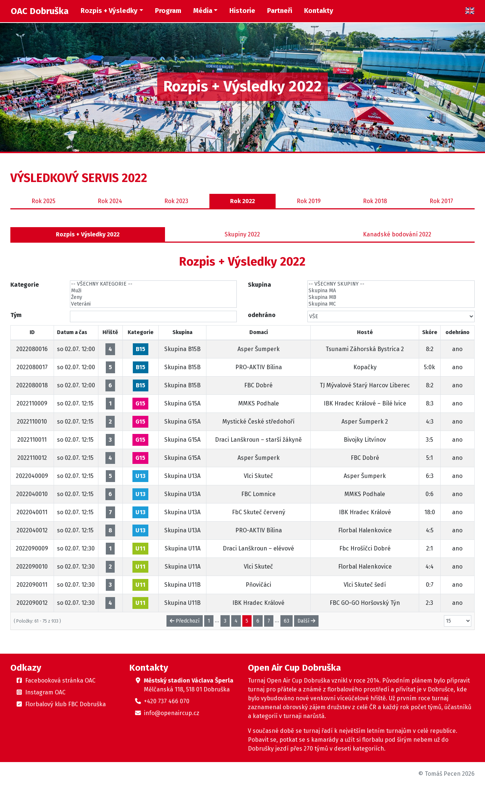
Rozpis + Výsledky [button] (109, 11)
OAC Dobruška (40, 11)
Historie (242, 11)
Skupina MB (391, 297)
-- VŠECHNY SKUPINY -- (391, 284)
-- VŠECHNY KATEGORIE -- (153, 284)
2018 (375, 201)
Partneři (279, 11)
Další (306, 621)
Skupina (259, 284)
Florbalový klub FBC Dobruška (65, 704)
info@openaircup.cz (171, 713)
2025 (43, 201)
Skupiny (242, 234)
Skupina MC (391, 304)
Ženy (153, 297)
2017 (441, 201)
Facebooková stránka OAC (60, 680)
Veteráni (153, 304)
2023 (176, 201)
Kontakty (318, 11)
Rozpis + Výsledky (87, 234)
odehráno (262, 315)
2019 (309, 201)
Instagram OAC (45, 692)
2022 (242, 201)
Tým (15, 315)
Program (168, 11)
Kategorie (24, 284)
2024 (110, 201)
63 (286, 621)
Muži (153, 290)
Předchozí (184, 621)
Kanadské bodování (397, 234)
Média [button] (202, 11)
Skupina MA (391, 290)
